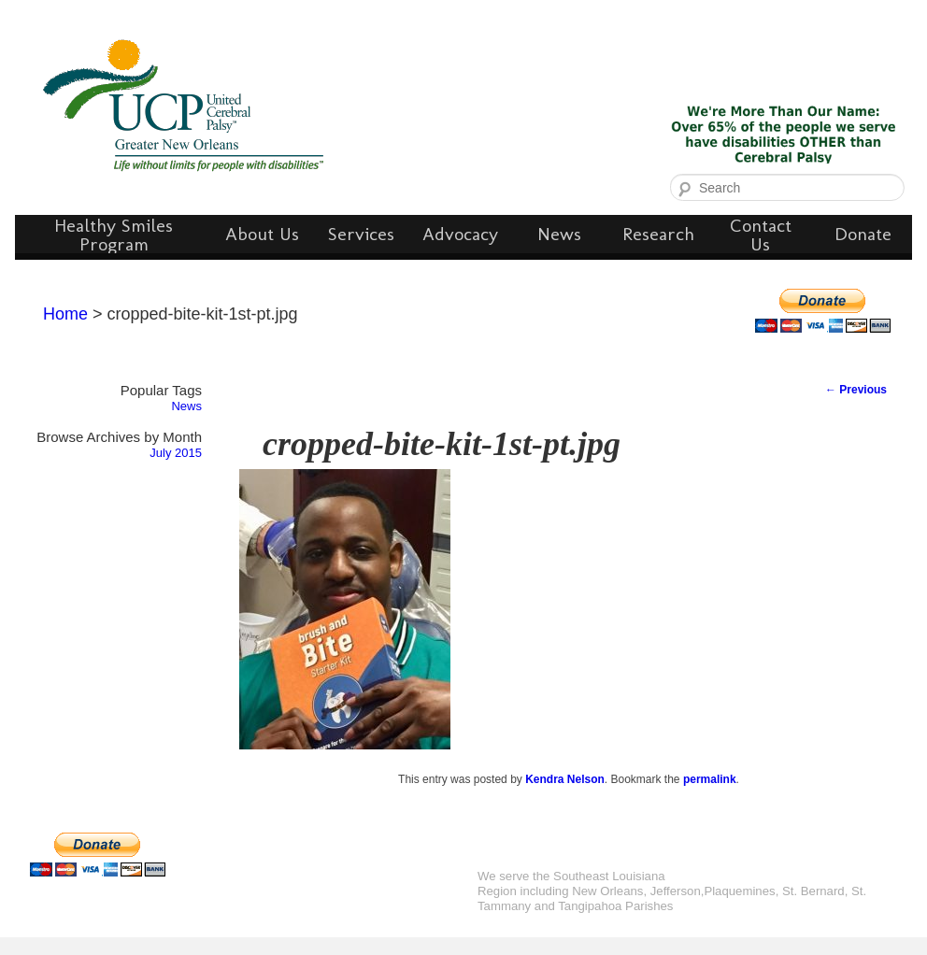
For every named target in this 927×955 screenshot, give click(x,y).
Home (65, 314)
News (186, 406)
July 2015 (176, 453)
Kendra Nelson (565, 779)
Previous (856, 389)
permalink (709, 779)
